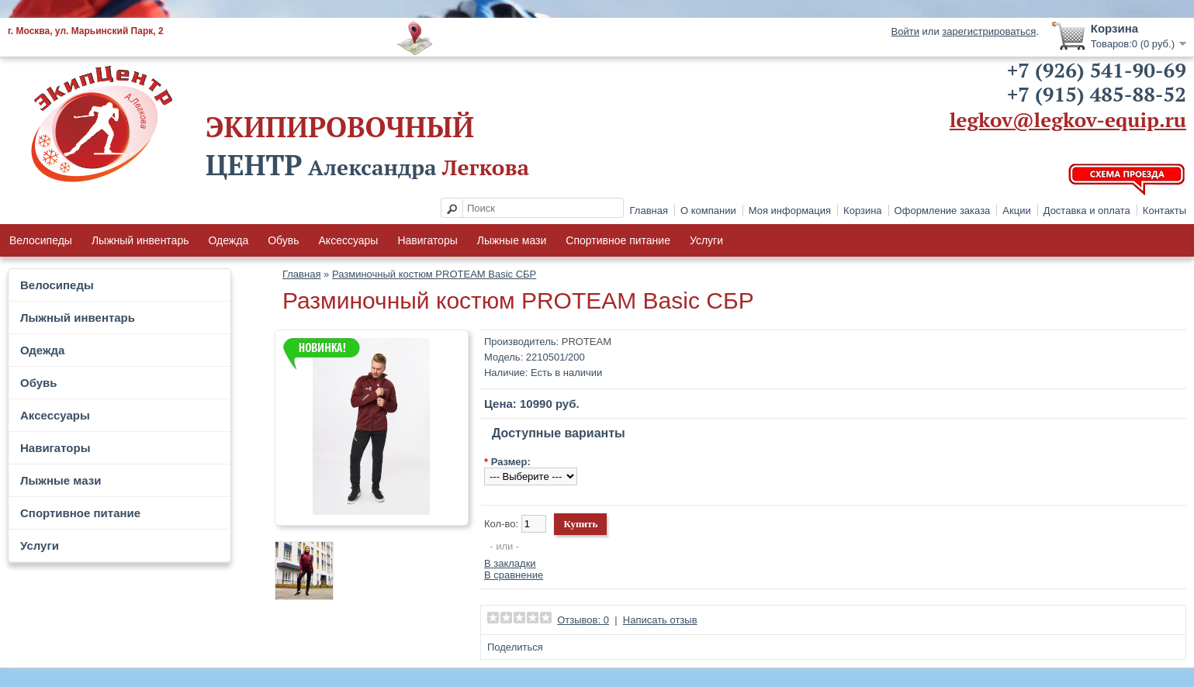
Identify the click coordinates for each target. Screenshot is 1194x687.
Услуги (706, 240)
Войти (905, 31)
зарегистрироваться (989, 31)
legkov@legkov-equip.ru (1068, 119)
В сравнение (513, 575)
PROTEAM (586, 341)
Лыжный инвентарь (140, 240)
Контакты (1164, 210)
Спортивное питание (618, 240)
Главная (649, 210)
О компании (708, 210)
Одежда (228, 240)
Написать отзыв (660, 620)
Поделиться (515, 647)
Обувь (283, 240)
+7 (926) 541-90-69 (1096, 70)
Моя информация (790, 210)
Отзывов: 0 (583, 620)
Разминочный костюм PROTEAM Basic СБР (434, 274)
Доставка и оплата (1086, 210)
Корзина (862, 210)
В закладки (510, 563)
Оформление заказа (943, 210)
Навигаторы (427, 240)
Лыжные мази (512, 240)
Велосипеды (40, 240)
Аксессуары (349, 240)
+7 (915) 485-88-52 (1096, 94)
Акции (1016, 210)
